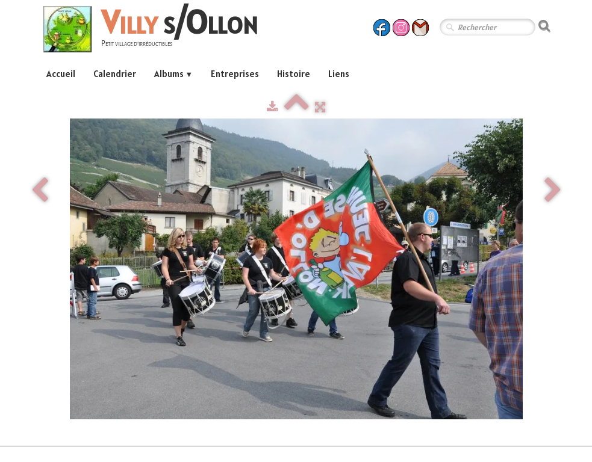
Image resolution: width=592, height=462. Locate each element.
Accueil (60, 73)
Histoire (293, 73)
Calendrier (114, 73)
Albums (173, 73)
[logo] (155, 31)
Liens (338, 73)
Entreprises (235, 73)
